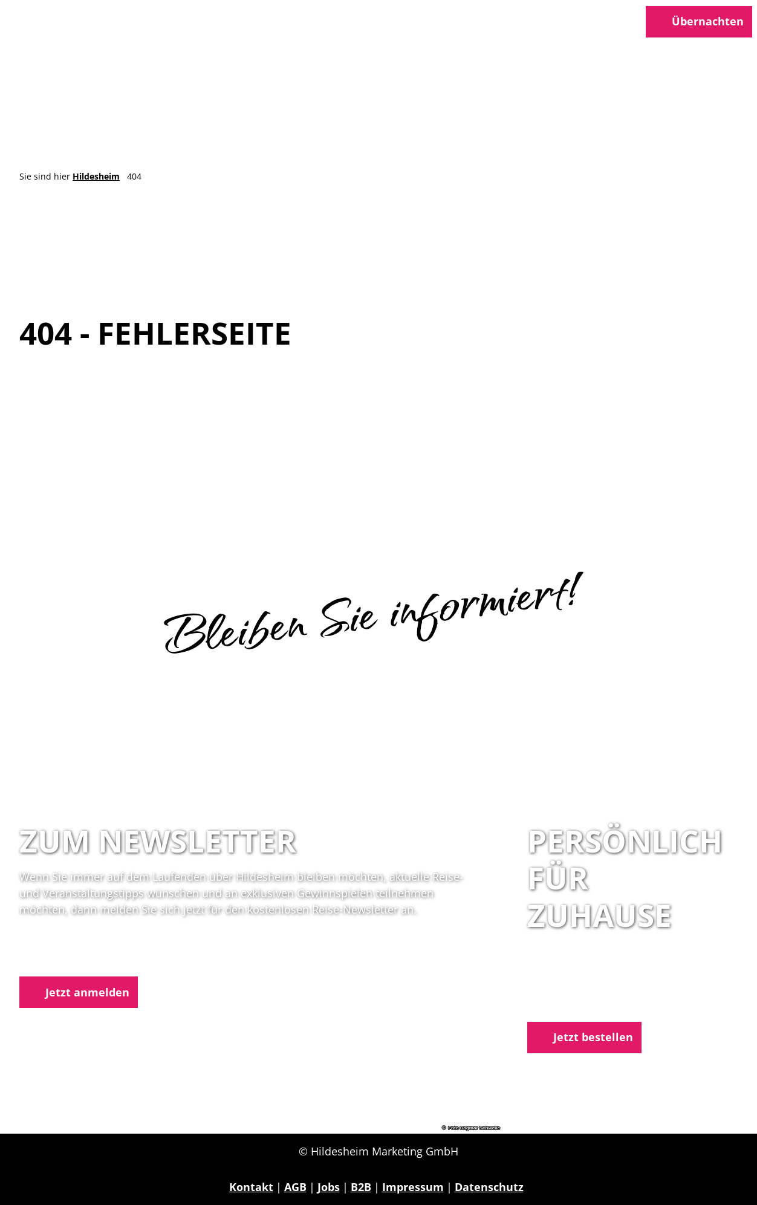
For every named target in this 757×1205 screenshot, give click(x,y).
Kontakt (251, 1187)
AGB (295, 1187)
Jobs (328, 1187)
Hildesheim (96, 176)
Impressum (413, 1187)
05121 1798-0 (585, 986)
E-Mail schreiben (572, 1002)
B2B (361, 1187)
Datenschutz (489, 1187)
